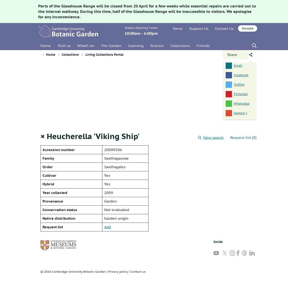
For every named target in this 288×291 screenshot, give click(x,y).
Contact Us (224, 28)
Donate (247, 28)
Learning (136, 45)
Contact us (138, 272)
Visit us (64, 45)
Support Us (198, 28)
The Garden (111, 45)
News (177, 28)
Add (107, 227)
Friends (203, 45)
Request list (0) (243, 137)
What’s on (85, 45)
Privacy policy (118, 272)
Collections (180, 45)
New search (211, 137)
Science (157, 45)
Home (45, 45)
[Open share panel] (235, 54)
